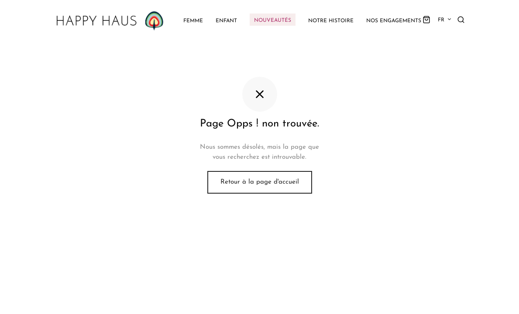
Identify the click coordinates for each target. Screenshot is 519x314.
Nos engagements (393, 21)
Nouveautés (272, 20)
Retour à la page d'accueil (259, 182)
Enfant (226, 21)
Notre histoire (331, 21)
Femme (193, 21)
